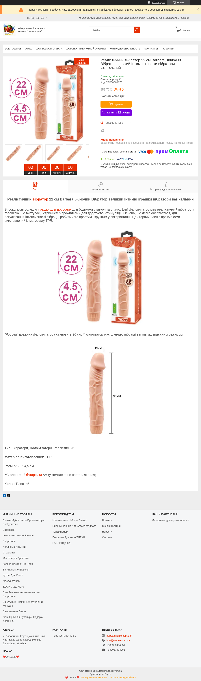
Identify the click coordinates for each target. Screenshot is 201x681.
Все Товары (13, 48)
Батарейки (9, 529)
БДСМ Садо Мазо (13, 586)
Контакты (151, 48)
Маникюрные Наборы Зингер (69, 520)
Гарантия (168, 48)
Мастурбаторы (11, 580)
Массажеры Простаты (16, 558)
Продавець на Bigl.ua (100, 674)
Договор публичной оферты (86, 48)
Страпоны (9, 552)
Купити (119, 104)
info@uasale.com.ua (118, 640)
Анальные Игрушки (14, 546)
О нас (29, 48)
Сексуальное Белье (14, 611)
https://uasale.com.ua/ (119, 635)
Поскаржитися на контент (94, 677)
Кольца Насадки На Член (18, 563)
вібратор (40, 199)
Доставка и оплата (49, 48)
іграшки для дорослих (54, 209)
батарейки (34, 475)
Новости (107, 531)
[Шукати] (137, 30)
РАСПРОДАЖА (61, 543)
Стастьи (107, 537)
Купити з (118, 112)
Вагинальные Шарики (16, 569)
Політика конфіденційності (122, 677)
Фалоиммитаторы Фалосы (18, 535)
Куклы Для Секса (13, 575)
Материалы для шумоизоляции (170, 520)
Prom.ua (117, 671)
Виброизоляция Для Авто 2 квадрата (74, 525)
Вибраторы (9, 541)
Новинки (107, 520)
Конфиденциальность (125, 48)
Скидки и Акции (111, 525)
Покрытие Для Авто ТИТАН (68, 537)
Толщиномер (60, 531)
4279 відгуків (158, 2)
